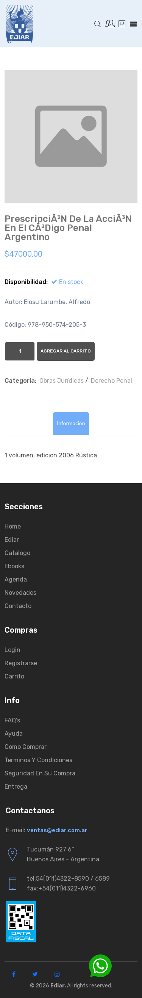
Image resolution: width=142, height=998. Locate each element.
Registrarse (21, 663)
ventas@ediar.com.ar (57, 830)
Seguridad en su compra (40, 773)
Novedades (20, 592)
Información (71, 423)
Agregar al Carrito (66, 351)
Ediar (12, 539)
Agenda (16, 579)
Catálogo (17, 553)
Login (12, 649)
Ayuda (14, 733)
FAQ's (12, 720)
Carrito (14, 676)
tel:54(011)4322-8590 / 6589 (68, 878)
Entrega (16, 786)
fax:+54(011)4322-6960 (61, 888)
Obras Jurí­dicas (61, 380)
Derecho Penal (111, 380)
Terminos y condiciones (38, 760)
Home (13, 526)
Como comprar (26, 746)
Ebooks (14, 566)
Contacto (18, 606)
